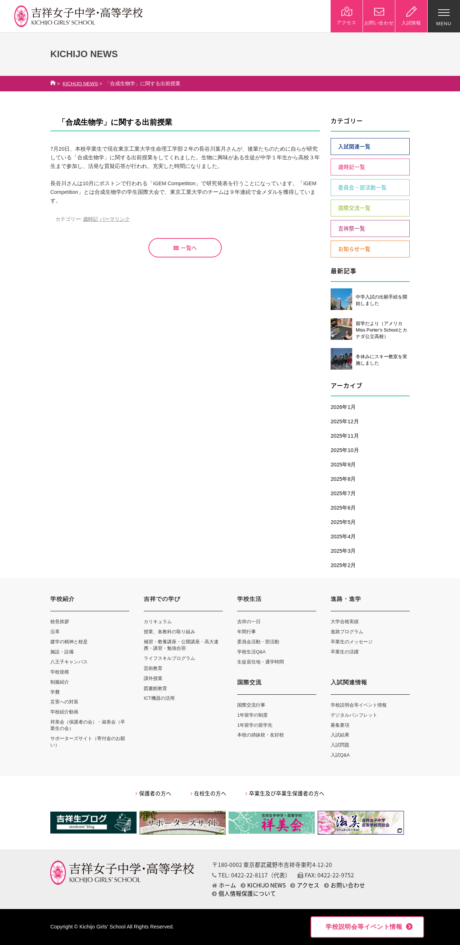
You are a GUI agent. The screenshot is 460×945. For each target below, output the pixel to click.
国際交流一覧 (354, 208)
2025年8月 (343, 479)
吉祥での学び (162, 599)
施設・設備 (62, 651)
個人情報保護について (244, 893)
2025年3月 (343, 551)
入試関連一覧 (354, 146)
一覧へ (185, 248)
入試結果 (340, 735)
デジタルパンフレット (354, 715)
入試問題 (340, 745)
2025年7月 (343, 493)
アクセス (304, 885)
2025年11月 (345, 436)
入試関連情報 (349, 682)
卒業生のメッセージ (352, 641)
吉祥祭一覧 (351, 228)
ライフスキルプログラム (169, 658)
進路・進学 (346, 599)
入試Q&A (340, 755)
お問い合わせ (344, 885)
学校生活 (249, 599)
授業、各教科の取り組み (169, 631)
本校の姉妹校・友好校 (260, 735)
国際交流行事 (251, 705)
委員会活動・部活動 (258, 641)
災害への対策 (64, 701)
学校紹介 (62, 599)
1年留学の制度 (252, 715)
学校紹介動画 (64, 712)
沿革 (55, 631)
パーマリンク (115, 219)
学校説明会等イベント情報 (359, 705)
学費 (55, 692)
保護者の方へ (153, 793)
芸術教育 (153, 668)
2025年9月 (343, 464)
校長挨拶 (59, 621)
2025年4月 (343, 536)
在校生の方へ (208, 793)
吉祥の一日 (249, 621)
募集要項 (340, 725)
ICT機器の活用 (159, 698)
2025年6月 (343, 508)
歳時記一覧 (351, 167)
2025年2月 (343, 565)
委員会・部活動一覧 (362, 187)
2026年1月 (343, 407)
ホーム (224, 885)
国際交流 (249, 682)
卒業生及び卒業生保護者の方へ (285, 793)
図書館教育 (155, 688)
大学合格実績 (345, 621)
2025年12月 (345, 421)
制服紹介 (59, 682)
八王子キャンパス (69, 662)
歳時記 (90, 219)
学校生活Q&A (251, 651)
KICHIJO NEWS (80, 83)
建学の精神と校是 (69, 641)
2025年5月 (343, 522)
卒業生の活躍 (345, 651)
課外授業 (153, 678)
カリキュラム (158, 621)
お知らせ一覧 (354, 249)
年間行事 (246, 631)
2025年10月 (345, 450)
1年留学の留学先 (254, 725)
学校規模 (59, 672)
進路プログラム (347, 631)
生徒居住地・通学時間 (260, 662)
